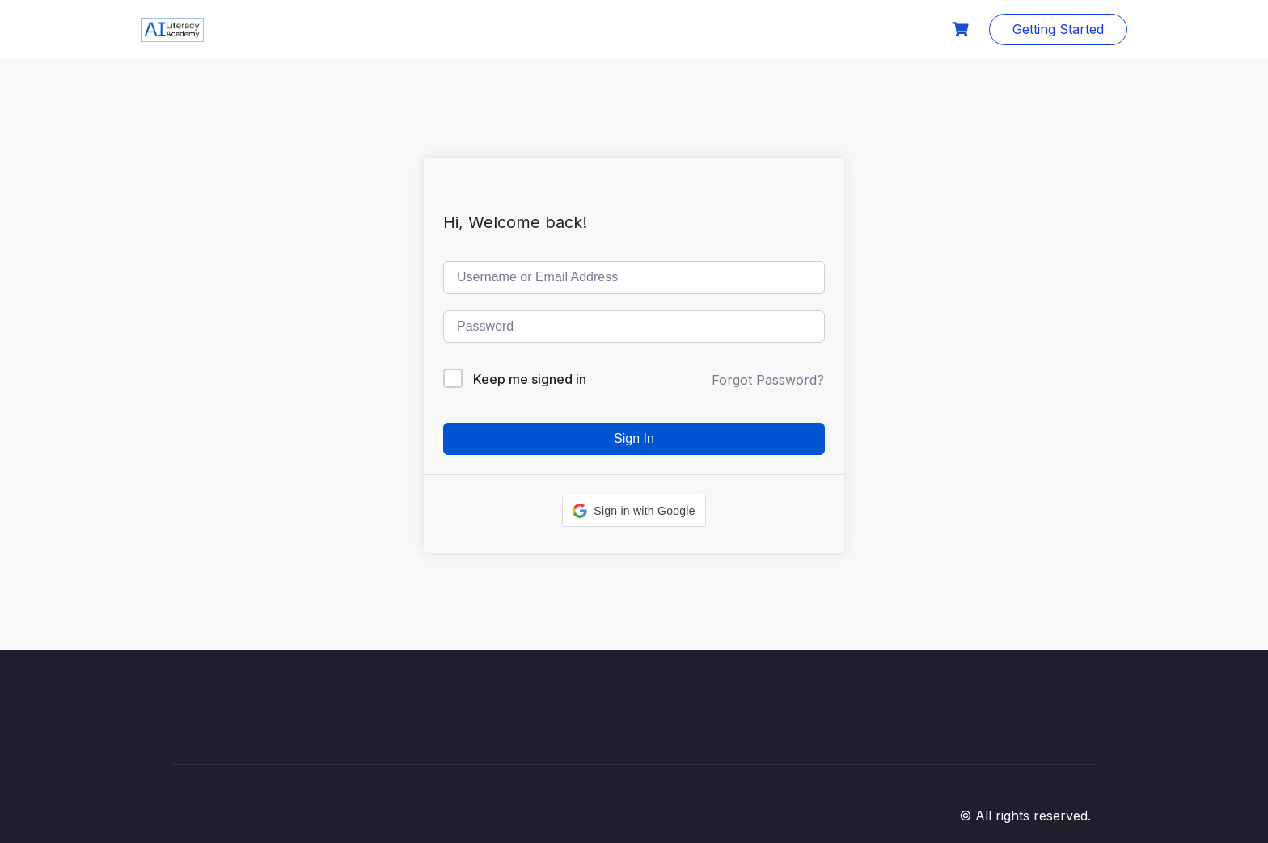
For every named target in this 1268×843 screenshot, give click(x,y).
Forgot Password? (768, 380)
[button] (633, 511)
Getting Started (1058, 29)
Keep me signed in (529, 379)
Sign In (634, 438)
